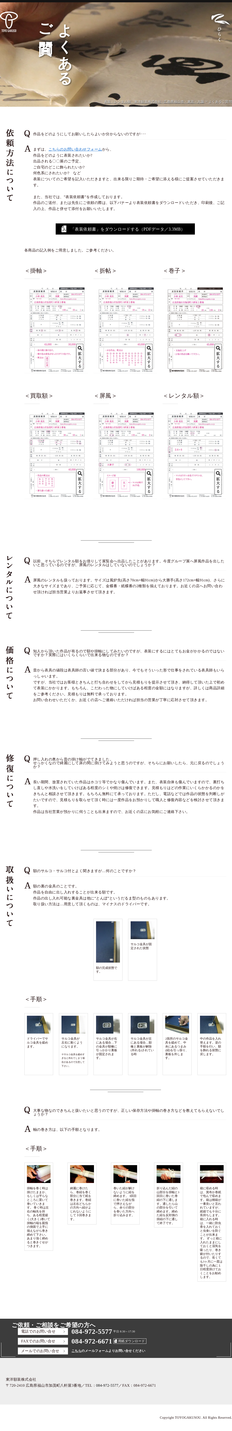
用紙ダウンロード (131, 1341)
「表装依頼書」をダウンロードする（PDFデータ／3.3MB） (128, 229)
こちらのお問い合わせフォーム (75, 149)
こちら (76, 1351)
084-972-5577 (91, 1331)
